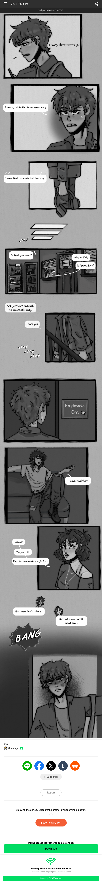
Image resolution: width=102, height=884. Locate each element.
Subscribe (52, 776)
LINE (27, 766)
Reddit (75, 766)
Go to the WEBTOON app (51, 878)
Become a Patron (51, 822)
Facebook (39, 766)
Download (51, 848)
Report (51, 792)
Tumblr (63, 766)
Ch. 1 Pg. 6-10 (19, 3)
